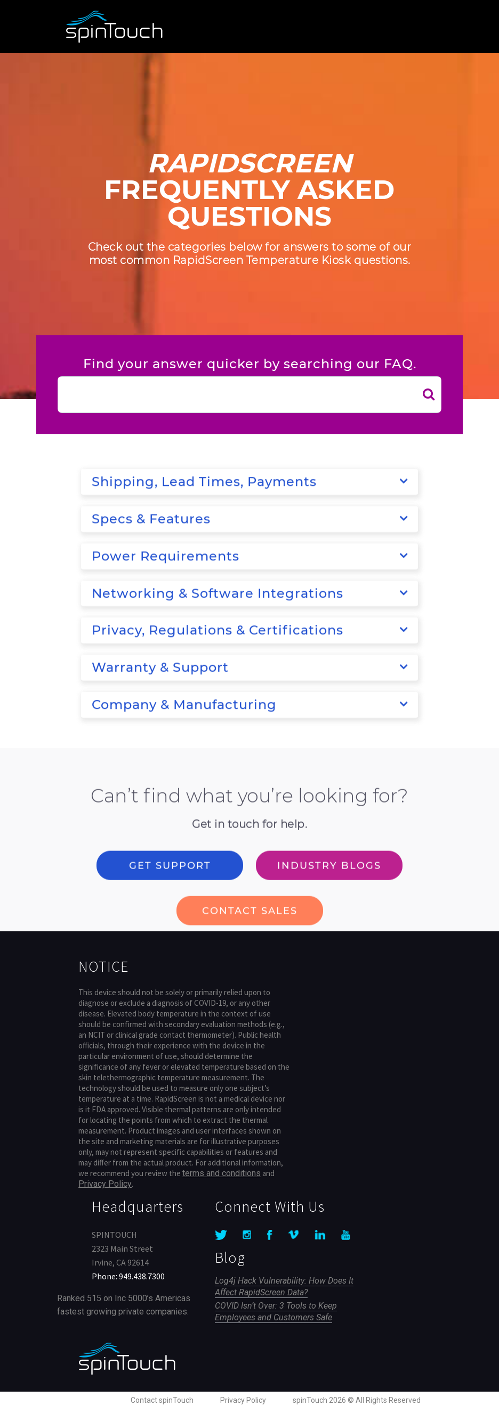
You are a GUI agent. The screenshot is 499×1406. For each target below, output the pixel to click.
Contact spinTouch (162, 1400)
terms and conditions (221, 1173)
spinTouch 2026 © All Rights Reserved (357, 1400)
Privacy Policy (105, 1184)
